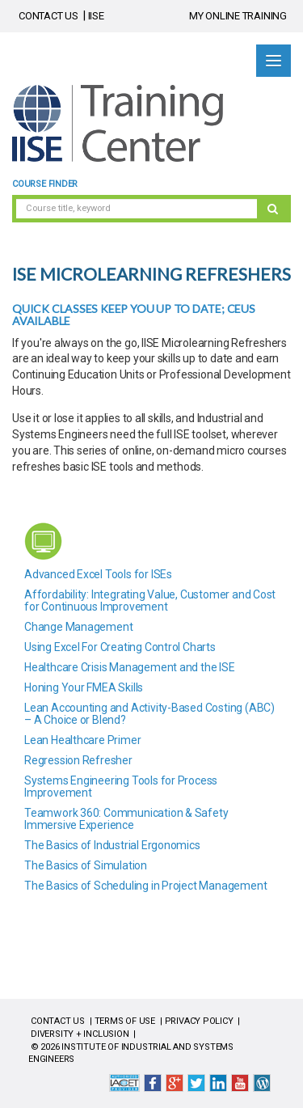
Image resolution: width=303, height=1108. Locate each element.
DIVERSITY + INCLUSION (80, 1034)
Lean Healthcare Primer (82, 740)
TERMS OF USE (125, 1021)
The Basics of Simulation (85, 865)
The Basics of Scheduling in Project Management (145, 885)
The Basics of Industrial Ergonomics (112, 845)
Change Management (78, 626)
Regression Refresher (78, 760)
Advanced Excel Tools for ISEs (98, 574)
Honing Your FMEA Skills (83, 687)
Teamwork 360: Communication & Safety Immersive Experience (126, 818)
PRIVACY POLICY (199, 1021)
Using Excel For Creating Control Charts (120, 647)
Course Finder (45, 184)
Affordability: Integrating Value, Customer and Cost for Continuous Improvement (150, 600)
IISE (96, 16)
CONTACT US (48, 16)
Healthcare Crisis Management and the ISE (129, 667)
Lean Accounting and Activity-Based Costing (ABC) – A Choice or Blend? (149, 713)
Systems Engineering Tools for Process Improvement (120, 786)
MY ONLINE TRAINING (238, 16)
